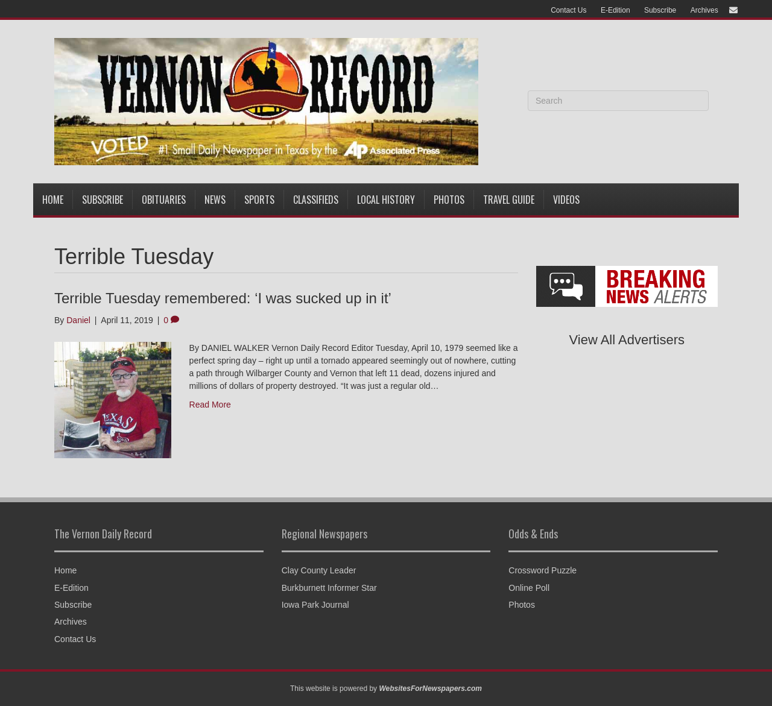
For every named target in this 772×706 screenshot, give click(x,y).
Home (52, 199)
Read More (210, 404)
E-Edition (615, 10)
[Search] (618, 100)
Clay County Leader (319, 570)
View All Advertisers (627, 339)
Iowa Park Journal (315, 605)
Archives (704, 10)
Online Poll (528, 588)
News (215, 199)
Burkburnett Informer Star (329, 588)
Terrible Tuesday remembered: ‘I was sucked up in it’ (222, 298)
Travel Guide (508, 199)
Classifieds (315, 199)
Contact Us (568, 10)
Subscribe (660, 10)
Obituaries (164, 199)
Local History (386, 199)
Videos (566, 199)
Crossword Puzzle (542, 570)
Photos (449, 199)
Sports (259, 199)
